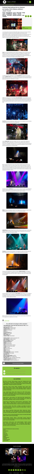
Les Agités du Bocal (9, 339)
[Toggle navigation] (30, 2)
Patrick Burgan (8, 353)
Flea (5, 331)
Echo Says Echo (7, 342)
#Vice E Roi (5, 433)
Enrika (6, 334)
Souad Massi (6, 350)
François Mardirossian (10, 356)
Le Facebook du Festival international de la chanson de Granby (15, 373)
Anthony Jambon (7, 333)
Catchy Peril (6, 349)
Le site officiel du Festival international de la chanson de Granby (16, 371)
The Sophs (6, 347)
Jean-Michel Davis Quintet (9, 346)
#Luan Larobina (5, 440)
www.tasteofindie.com (17, 467)
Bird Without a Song (9, 327)
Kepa (7, 332)
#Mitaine (4, 436)
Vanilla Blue (8, 340)
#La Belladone (5, 435)
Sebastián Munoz (7, 343)
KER (7, 341)
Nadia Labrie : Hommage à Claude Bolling (11, 357)
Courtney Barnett (8, 335)
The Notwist (9, 355)
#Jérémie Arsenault (6, 439)
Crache (6, 354)
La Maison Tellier (9, 328)
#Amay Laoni (5, 434)
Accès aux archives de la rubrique (18, 363)
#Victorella (5, 438)
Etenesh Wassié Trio (7, 348)
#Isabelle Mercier (6, 437)
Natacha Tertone (9, 358)
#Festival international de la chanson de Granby (11, 428)
